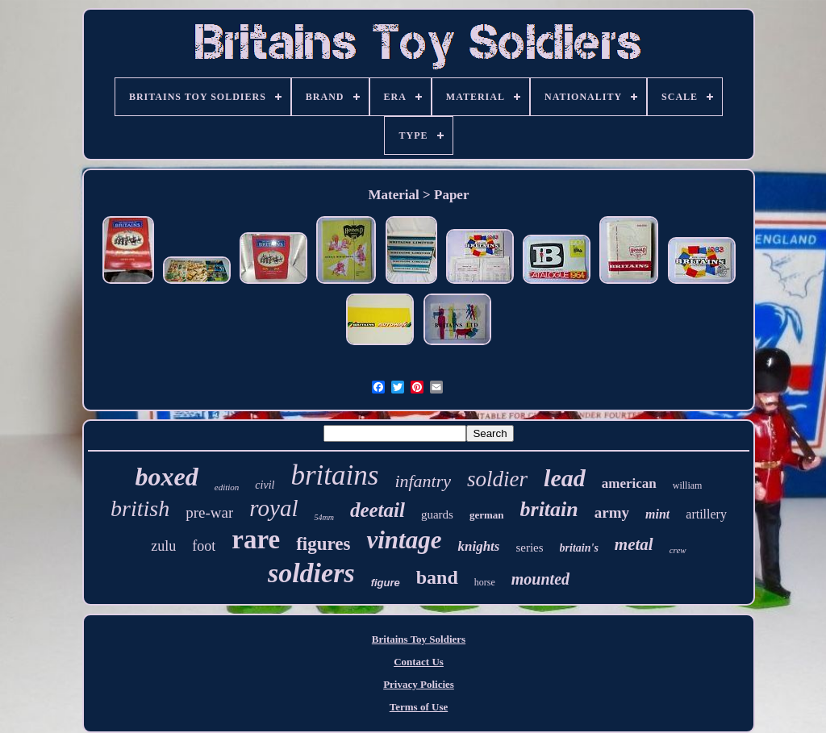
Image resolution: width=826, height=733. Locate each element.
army (611, 512)
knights (478, 546)
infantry (422, 481)
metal (634, 544)
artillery (706, 514)
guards (437, 514)
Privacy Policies (418, 684)
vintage (403, 540)
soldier (497, 479)
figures (323, 544)
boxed (167, 476)
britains (334, 475)
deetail (377, 510)
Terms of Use (419, 707)
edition (227, 487)
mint (657, 514)
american (629, 483)
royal (273, 508)
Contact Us (419, 662)
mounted (540, 579)
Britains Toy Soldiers (418, 639)
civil (264, 485)
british (140, 508)
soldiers (311, 573)
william (688, 485)
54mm (323, 517)
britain (549, 509)
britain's (579, 548)
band (437, 577)
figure (385, 583)
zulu (163, 546)
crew (678, 550)
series (529, 547)
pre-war (209, 512)
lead (565, 477)
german (486, 515)
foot (203, 546)
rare (256, 539)
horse (484, 582)
